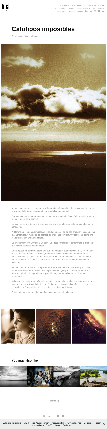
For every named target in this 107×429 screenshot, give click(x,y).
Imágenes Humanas (75, 11)
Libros (101, 5)
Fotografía (64, 5)
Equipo (101, 8)
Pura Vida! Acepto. (53, 425)
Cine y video (77, 5)
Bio (94, 8)
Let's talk (61, 11)
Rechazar (67, 425)
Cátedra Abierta (83, 8)
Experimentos (90, 5)
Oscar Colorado (75, 216)
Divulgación (60, 8)
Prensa (71, 8)
